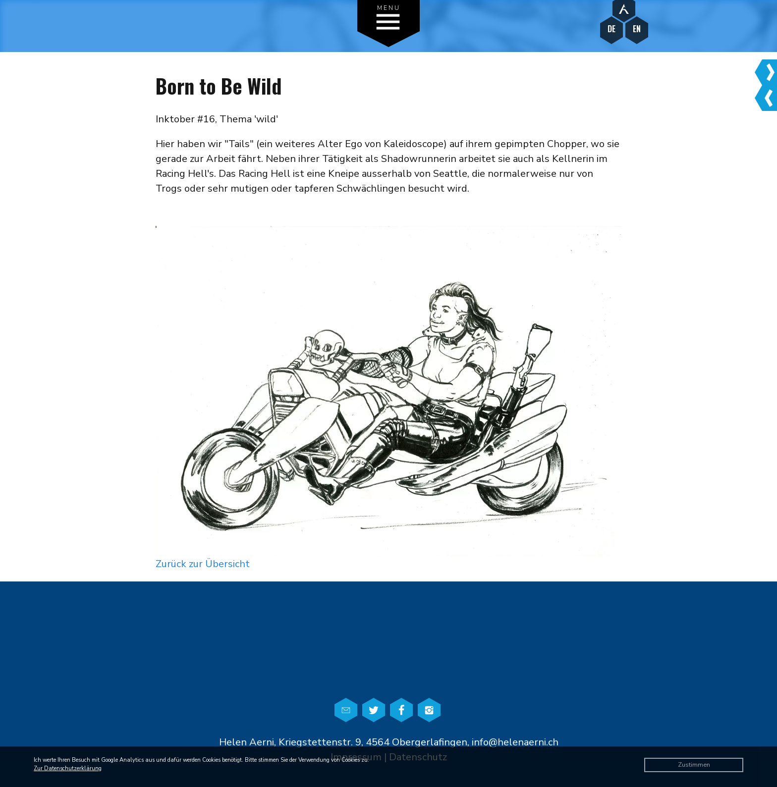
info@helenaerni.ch (515, 742)
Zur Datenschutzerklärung (68, 768)
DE (611, 29)
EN (637, 29)
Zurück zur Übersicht (203, 564)
